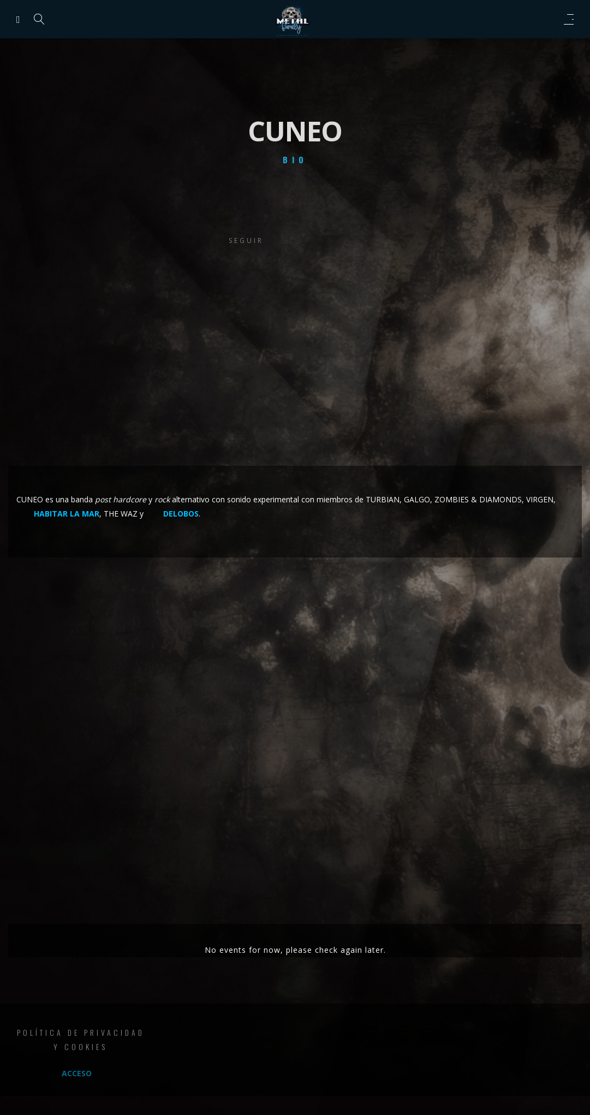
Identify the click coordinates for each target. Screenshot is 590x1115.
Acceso (77, 1073)
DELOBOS (181, 513)
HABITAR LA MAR (66, 513)
